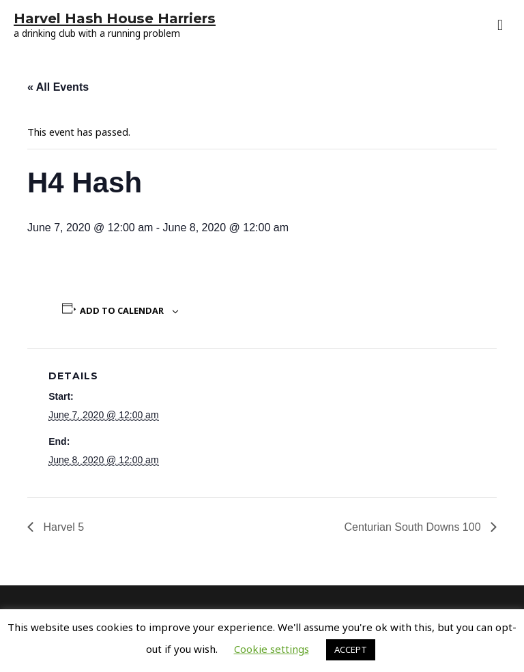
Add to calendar (122, 310)
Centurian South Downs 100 (414, 527)
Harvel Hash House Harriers (115, 18)
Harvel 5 (62, 527)
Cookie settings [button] (271, 649)
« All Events (58, 87)
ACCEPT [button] (350, 649)
